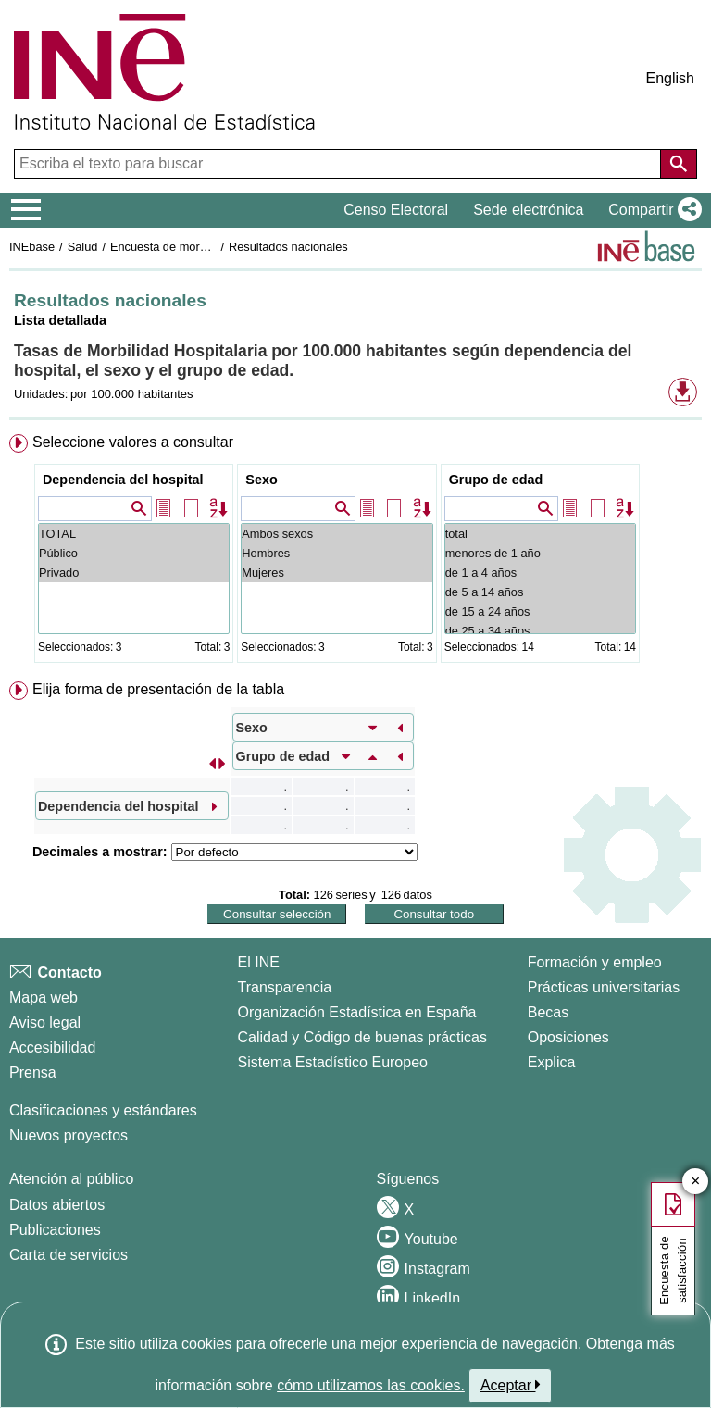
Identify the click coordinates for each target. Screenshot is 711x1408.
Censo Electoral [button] (395, 210)
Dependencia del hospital (123, 479)
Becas (548, 1012)
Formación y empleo (595, 962)
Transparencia (285, 987)
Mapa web (43, 997)
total (540, 533)
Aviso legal (45, 1022)
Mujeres (336, 572)
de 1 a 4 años (540, 572)
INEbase (32, 247)
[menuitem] (355, 552)
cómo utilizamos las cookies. (371, 1385)
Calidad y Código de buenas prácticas (363, 1037)
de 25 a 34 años (540, 631)
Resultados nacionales (288, 247)
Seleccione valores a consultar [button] (132, 442)
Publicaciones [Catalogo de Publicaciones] (55, 1230)
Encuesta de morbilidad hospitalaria (204, 247)
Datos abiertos (57, 1205)
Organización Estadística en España (357, 1012)
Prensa (32, 1072)
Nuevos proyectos (68, 1135)
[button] (651, 210)
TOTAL (134, 533)
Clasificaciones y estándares (103, 1110)
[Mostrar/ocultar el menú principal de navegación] (26, 210)
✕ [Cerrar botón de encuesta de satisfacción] (696, 1182)
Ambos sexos (336, 533)
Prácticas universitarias (604, 987)
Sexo (261, 479)
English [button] (670, 78)
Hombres (336, 553)
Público (134, 553)
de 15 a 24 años (540, 611)
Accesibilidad (52, 1047)
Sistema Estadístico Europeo (333, 1062)
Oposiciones (568, 1037)
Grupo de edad (496, 479)
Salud (83, 247)
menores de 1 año (540, 553)
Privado (134, 572)
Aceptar (510, 1385)
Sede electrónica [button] (528, 210)
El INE (259, 962)
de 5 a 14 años (540, 592)
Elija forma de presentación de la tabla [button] (158, 689)
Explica (552, 1062)
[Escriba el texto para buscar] (339, 164)
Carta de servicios (68, 1255)
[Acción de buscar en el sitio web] (678, 164)
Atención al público (71, 1179)
